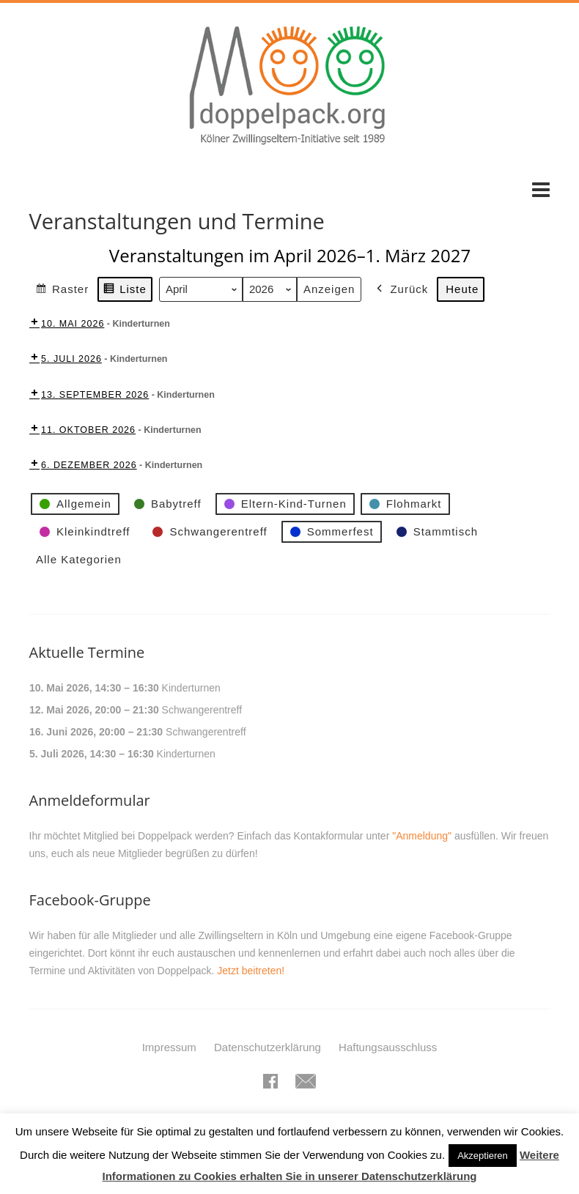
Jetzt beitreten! (250, 970)
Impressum (169, 1047)
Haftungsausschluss (388, 1047)
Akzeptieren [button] (482, 1155)
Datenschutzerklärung (267, 1047)
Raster (62, 291)
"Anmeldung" (421, 836)
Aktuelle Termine (87, 652)
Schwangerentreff (201, 710)
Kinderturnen (190, 688)
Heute (462, 289)
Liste (125, 291)
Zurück (401, 289)
